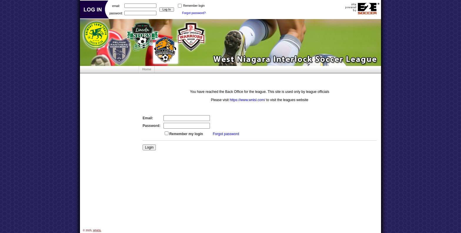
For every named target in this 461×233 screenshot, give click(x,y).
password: (116, 13)
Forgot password (226, 134)
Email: (148, 118)
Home (146, 69)
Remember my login (186, 134)
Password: (152, 126)
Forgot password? (194, 13)
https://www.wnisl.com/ (247, 100)
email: (116, 5)
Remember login (194, 5)
